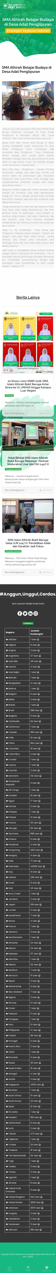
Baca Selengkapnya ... (15, 413)
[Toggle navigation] (50, 6)
